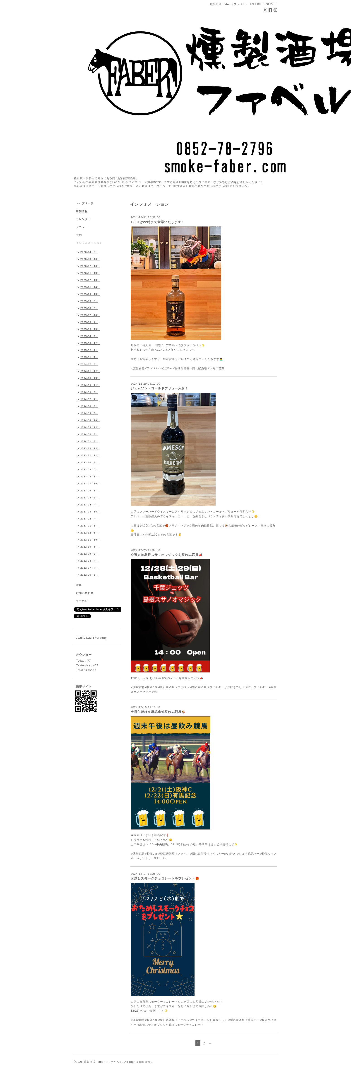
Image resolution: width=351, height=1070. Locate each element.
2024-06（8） (89, 406)
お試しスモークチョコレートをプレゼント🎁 (165, 878)
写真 (79, 585)
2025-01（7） (89, 357)
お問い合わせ (85, 593)
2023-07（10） (90, 483)
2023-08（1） (89, 476)
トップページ (85, 203)
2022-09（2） (89, 553)
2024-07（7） (89, 399)
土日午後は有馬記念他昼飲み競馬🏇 (158, 712)
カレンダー (83, 219)
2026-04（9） (89, 252)
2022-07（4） (89, 567)
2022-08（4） (89, 560)
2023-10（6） (89, 462)
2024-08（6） (89, 392)
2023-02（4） (89, 518)
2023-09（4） (89, 469)
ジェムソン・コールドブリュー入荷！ (159, 388)
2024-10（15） (90, 378)
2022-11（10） (90, 539)
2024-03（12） (90, 427)
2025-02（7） (89, 350)
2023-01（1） (89, 525)
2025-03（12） (90, 343)
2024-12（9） (89, 364)
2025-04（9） (89, 336)
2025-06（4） (89, 322)
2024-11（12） (90, 371)
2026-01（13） (90, 273)
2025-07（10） (90, 315)
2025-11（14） (90, 287)
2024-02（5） (89, 434)
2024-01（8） (89, 441)
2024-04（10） (90, 420)
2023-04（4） (89, 504)
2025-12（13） (90, 280)
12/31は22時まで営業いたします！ (158, 222)
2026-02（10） (90, 266)
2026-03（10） (90, 259)
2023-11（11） (90, 455)
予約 (79, 235)
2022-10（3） (89, 546)
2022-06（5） (89, 574)
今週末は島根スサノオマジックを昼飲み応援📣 (167, 555)
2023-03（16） (90, 511)
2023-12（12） (90, 448)
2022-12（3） (89, 532)
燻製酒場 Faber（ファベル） (103, 1061)
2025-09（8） (89, 301)
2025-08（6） (89, 308)
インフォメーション (89, 243)
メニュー (82, 227)
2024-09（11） (90, 385)
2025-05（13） (90, 329)
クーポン (82, 601)
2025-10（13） (90, 294)
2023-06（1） (89, 490)
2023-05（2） (89, 497)
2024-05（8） (89, 413)
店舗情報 (82, 211)
